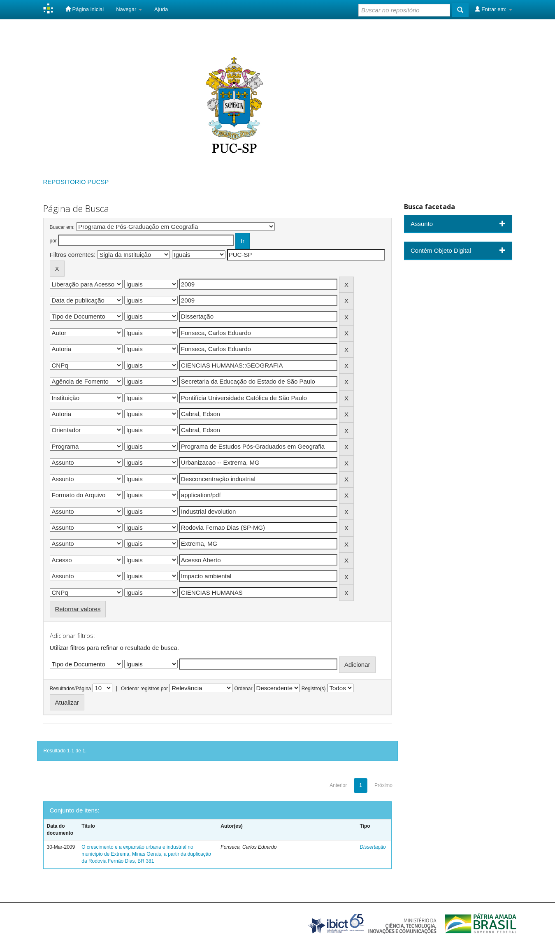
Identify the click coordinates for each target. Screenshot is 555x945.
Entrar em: (493, 9)
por (53, 241)
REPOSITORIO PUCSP (76, 181)
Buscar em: (62, 227)
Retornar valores (78, 608)
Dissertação (372, 847)
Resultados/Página (70, 688)
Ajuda (161, 9)
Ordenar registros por (144, 688)
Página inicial (84, 9)
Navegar (129, 9)
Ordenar (243, 688)
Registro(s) (314, 688)
